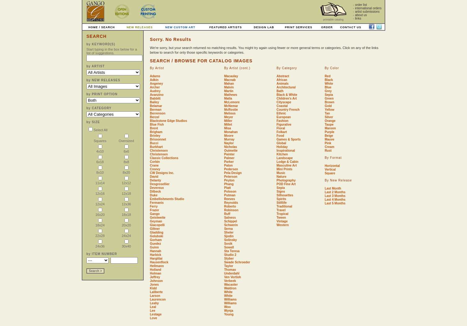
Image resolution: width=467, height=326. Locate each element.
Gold (328, 106)
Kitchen (282, 154)
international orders (368, 8)
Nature (281, 176)
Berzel (154, 117)
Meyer (228, 117)
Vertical (330, 169)
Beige (329, 135)
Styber (229, 258)
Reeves (229, 199)
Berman (155, 109)
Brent (154, 128)
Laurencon (158, 299)
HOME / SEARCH (101, 27)
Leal (153, 307)
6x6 (126, 149)
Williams (230, 299)
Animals (283, 83)
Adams (155, 76)
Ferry (154, 206)
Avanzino (157, 94)
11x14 (100, 181)
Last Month (333, 188)
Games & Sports (289, 139)
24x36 (100, 244)
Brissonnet (158, 139)
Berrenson (157, 113)
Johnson (156, 281)
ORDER (327, 27)
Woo (227, 307)
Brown (329, 102)
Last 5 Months (335, 203)
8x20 (126, 170)
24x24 (126, 234)
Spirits (281, 199)
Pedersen (231, 169)
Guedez (155, 243)
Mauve (329, 139)
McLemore (232, 102)
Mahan (229, 83)
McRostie (231, 109)
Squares (100, 139)
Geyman (156, 221)
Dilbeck (155, 191)
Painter (229, 154)
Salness (230, 217)
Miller (228, 121)
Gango (155, 214)
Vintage (282, 221)
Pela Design (233, 173)
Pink (328, 143)
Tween (281, 217)
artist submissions (367, 11)
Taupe (329, 124)
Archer (155, 87)
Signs (281, 191)
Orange (330, 121)
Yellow (329, 109)
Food (280, 135)
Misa (227, 128)
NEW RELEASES (140, 27)
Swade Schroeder (237, 262)
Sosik (228, 243)
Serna (228, 228)
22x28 (100, 234)
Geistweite (157, 217)
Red (327, 76)
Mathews (230, 94)
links (358, 18)
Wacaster (231, 284)
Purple (329, 132)
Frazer (154, 210)
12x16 (100, 191)
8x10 (100, 170)
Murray (229, 139)
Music (281, 173)
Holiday (282, 147)
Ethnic (281, 113)
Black (329, 80)
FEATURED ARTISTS (225, 27)
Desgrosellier (159, 184)
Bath (280, 91)
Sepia (281, 188)
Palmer (229, 158)
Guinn (154, 247)
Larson (155, 295)
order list (361, 5)
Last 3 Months (335, 196)
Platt (227, 188)
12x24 (100, 202)
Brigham (156, 132)
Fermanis (157, 202)
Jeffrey (155, 277)
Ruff (227, 214)
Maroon (330, 128)
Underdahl (231, 273)
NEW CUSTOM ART (180, 27)
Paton (228, 165)
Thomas (230, 269)
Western (283, 225)
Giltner (155, 228)
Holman (155, 273)
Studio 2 (230, 255)
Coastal (282, 106)
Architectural (286, 87)
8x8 (126, 160)
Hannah (155, 251)
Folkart (282, 132)
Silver (329, 117)
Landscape (285, 158)
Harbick (155, 255)
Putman (230, 195)
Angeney (156, 83)
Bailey (154, 102)
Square (330, 173)
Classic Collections (164, 158)
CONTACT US (350, 27)
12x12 (126, 181)
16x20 (100, 213)
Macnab (230, 80)
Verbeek (230, 281)
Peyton (229, 180)
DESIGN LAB (264, 27)
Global (281, 143)
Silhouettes (285, 195)
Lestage (156, 314)
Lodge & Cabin (288, 161)
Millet (228, 124)
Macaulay (231, 76)
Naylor (229, 143)
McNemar (231, 106)
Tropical (282, 214)
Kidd (153, 288)
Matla (228, 98)
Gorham (156, 240)
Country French (288, 109)
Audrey (155, 91)
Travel (281, 210)
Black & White (287, 94)
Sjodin (229, 236)
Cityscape (284, 102)
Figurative (284, 124)
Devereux (157, 188)
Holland (155, 269)
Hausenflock (159, 262)
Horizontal (332, 165)
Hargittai (156, 258)
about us (361, 15)
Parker (229, 161)
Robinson (231, 210)
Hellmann (157, 266)
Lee (152, 310)
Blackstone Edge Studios (168, 121)
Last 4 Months (335, 199)
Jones (154, 284)
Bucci (154, 143)
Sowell (229, 247)
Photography (286, 180)
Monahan (231, 132)
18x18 (126, 213)
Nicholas (230, 147)
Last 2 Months (335, 192)
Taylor (228, 266)
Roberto (230, 206)
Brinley (155, 135)
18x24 (100, 223)
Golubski (156, 236)
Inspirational (286, 150)
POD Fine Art (286, 184)
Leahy (154, 303)
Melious (230, 113)
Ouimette (231, 150)
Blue (328, 87)
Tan (327, 113)
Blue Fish (157, 124)
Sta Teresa (232, 251)
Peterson (231, 176)
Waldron (230, 288)
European (284, 117)
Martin (229, 91)
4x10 (100, 149)
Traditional (284, 206)
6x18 (100, 160)
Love (153, 318)
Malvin (229, 87)
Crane (154, 165)
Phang (229, 184)
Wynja (228, 310)
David (154, 176)
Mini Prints (284, 169)
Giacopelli (157, 225)
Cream (329, 147)
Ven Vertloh (232, 277)
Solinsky (230, 240)
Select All (98, 130)
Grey (328, 91)
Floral (281, 128)
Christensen (159, 150)
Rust (328, 150)
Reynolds (231, 202)
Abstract (283, 76)
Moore (229, 135)
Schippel (230, 221)
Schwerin (231, 225)
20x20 (126, 223)
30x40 (126, 244)
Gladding (156, 232)
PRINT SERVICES (298, 27)
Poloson (230, 191)
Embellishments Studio (167, 199)
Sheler (229, 232)
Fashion (282, 121)
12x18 (126, 191)
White (228, 292)
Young (229, 314)
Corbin (155, 161)
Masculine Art (287, 165)
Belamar (156, 106)
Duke (153, 195)
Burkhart (156, 147)
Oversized (126, 139)
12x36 (126, 202)
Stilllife (282, 202)
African (282, 80)
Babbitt (155, 98)
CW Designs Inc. (162, 173)
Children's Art (287, 98)
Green (329, 98)
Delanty (155, 180)
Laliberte (156, 292)
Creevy (155, 169)
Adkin (154, 80)
